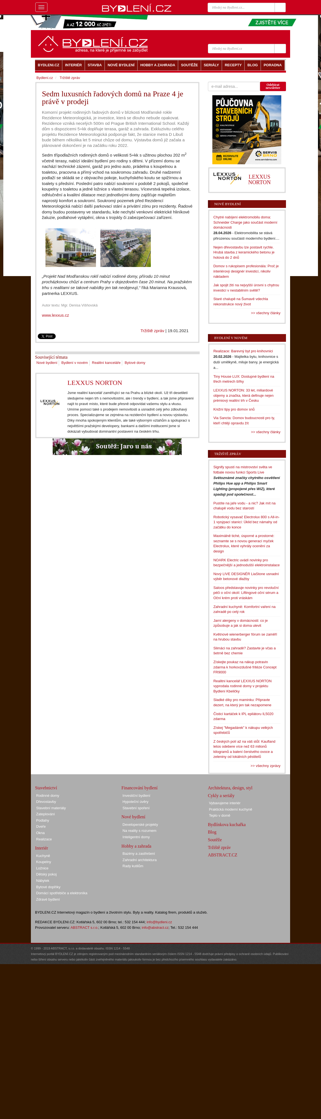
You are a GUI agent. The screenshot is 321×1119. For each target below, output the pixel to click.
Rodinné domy (47, 795)
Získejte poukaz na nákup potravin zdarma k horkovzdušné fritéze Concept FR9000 (245, 667)
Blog (212, 832)
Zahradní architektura (139, 860)
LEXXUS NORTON (94, 382)
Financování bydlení (139, 787)
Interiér (41, 848)
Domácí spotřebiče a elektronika (61, 893)
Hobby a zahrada (136, 846)
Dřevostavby (46, 802)
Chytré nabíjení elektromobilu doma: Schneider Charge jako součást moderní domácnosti (245, 222)
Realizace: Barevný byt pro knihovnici (243, 351)
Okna (40, 833)
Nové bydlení (46, 363)
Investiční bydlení (136, 795)
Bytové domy (135, 363)
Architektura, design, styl (230, 787)
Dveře (41, 826)
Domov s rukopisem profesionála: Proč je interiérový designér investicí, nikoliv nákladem (246, 271)
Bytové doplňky (48, 887)
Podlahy (42, 820)
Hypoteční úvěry (135, 802)
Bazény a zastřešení (138, 853)
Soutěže (215, 839)
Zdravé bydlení (48, 899)
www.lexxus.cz (55, 315)
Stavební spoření (135, 808)
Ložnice (42, 868)
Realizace (44, 839)
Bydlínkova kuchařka (227, 824)
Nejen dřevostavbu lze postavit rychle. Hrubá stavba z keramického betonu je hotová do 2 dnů (244, 252)
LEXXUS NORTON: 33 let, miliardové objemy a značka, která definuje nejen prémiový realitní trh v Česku (243, 395)
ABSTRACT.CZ (222, 855)
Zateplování (45, 814)
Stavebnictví (46, 787)
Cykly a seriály (221, 795)
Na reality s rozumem (139, 831)
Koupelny (43, 862)
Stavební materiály (51, 808)
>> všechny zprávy (265, 766)
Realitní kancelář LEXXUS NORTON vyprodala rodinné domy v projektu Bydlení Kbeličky (242, 686)
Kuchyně (43, 856)
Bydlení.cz (44, 78)
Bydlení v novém (74, 363)
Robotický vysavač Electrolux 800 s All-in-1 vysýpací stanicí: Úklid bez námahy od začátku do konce (246, 522)
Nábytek (42, 881)
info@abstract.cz (155, 927)
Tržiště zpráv (152, 330)
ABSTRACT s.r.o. (84, 927)
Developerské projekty (140, 824)
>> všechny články (265, 313)
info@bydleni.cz (159, 922)
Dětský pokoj (46, 874)
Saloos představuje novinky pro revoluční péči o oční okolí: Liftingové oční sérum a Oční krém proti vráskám (246, 593)
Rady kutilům (132, 866)
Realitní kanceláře (106, 363)
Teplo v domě (219, 815)
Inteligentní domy (136, 837)
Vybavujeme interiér (224, 803)
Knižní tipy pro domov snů (234, 409)
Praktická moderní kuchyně (230, 809)
